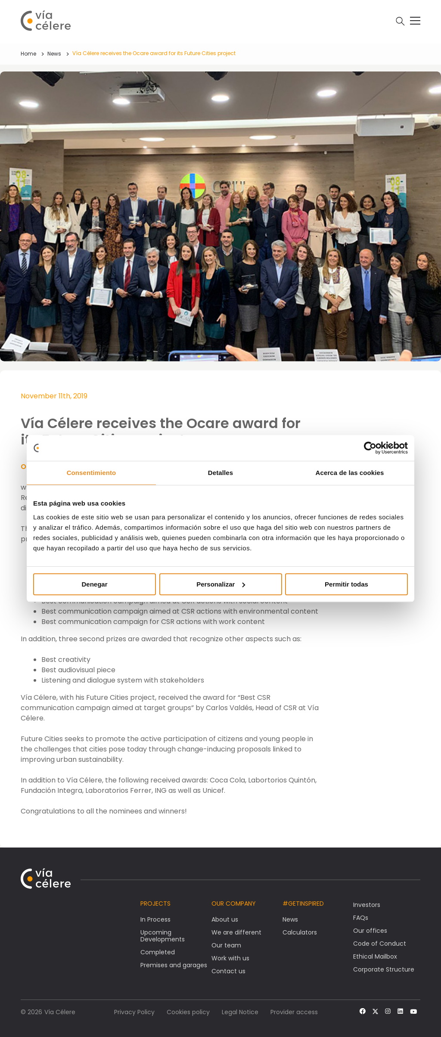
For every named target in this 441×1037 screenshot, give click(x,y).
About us (224, 919)
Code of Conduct (379, 943)
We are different (236, 932)
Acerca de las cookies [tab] (350, 472)
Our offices (370, 930)
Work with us (230, 958)
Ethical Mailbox (375, 956)
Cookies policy (188, 1012)
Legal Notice (240, 1012)
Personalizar (220, 584)
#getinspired (303, 903)
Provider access (294, 1012)
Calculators (300, 932)
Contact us (228, 971)
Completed (157, 952)
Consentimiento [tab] (91, 472)
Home (28, 53)
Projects (155, 903)
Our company (233, 903)
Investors (366, 904)
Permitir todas (346, 584)
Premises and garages (173, 965)
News (54, 53)
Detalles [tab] (220, 472)
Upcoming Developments (162, 936)
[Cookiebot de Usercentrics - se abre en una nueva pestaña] (370, 447)
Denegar (94, 584)
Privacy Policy (134, 1012)
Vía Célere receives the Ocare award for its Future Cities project (154, 53)
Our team (226, 945)
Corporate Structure (383, 969)
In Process (155, 919)
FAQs (360, 917)
